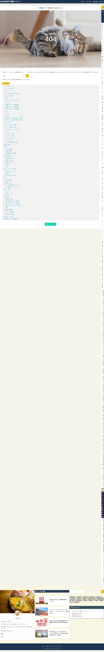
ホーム (82, 1)
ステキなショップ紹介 (11, 124)
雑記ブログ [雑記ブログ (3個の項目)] (77, 601)
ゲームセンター (10, 88)
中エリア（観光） (10, 212)
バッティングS (9, 138)
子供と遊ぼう (8, 155)
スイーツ (8, 115)
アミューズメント (9, 86)
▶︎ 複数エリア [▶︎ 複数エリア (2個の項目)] (73, 597)
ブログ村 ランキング (76, 614)
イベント (7, 91)
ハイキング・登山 (10, 133)
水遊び (7, 173)
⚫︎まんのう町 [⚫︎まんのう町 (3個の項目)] (72, 598)
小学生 (7, 164)
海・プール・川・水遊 (10, 168)
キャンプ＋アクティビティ (12, 100)
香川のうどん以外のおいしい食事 (14, 117)
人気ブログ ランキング (77, 613)
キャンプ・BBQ (9, 96)
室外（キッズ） (10, 162)
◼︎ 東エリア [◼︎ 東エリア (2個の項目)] (86, 597)
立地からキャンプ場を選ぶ (12, 108)
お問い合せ (95, 1)
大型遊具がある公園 (11, 153)
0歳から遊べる (9, 158)
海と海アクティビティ (11, 175)
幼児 (7, 166)
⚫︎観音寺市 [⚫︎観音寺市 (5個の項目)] (91, 600)
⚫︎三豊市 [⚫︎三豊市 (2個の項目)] (78, 598)
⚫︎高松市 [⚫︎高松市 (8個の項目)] (96, 600)
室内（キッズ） (10, 160)
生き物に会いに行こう (11, 187)
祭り (7, 192)
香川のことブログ (9, 216)
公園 (6, 146)
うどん (7, 113)
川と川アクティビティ (11, 171)
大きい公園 (8, 151)
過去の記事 (102, 272)
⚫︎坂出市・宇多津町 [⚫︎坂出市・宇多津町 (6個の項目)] (91, 598)
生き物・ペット (8, 182)
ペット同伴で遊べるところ (12, 185)
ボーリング (8, 140)
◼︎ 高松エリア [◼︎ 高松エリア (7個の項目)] (99, 597)
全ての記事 (7, 144)
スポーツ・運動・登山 (10, 127)
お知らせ (101, 1)
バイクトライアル (10, 136)
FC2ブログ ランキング (77, 616)
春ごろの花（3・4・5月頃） (13, 203)
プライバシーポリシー (57, 646)
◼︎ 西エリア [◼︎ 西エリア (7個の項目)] (92, 597)
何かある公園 (9, 149)
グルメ (6, 111)
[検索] (27, 75)
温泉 (6, 178)
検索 (102, 7)
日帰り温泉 (8, 180)
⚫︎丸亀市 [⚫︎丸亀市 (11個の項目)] (84, 598)
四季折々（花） (10, 199)
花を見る (7, 196)
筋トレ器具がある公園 (11, 142)
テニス (7, 131)
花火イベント (9, 194)
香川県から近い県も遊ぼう (11, 218)
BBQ (7, 98)
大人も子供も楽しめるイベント (13, 93)
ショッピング (8, 122)
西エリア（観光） (10, 214)
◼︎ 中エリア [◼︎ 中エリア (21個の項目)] (80, 597)
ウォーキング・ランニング (12, 129)
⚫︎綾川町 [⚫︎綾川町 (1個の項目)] (85, 600)
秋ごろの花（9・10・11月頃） (13, 205)
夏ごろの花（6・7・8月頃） (13, 201)
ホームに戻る (50, 224)
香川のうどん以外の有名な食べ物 (14, 120)
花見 (7, 207)
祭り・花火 (7, 189)
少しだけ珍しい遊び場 (102, 51)
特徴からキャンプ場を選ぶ (12, 106)
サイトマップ (89, 1)
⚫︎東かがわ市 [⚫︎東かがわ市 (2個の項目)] (78, 600)
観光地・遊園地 (8, 209)
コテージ (8, 102)
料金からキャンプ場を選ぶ (12, 104)
